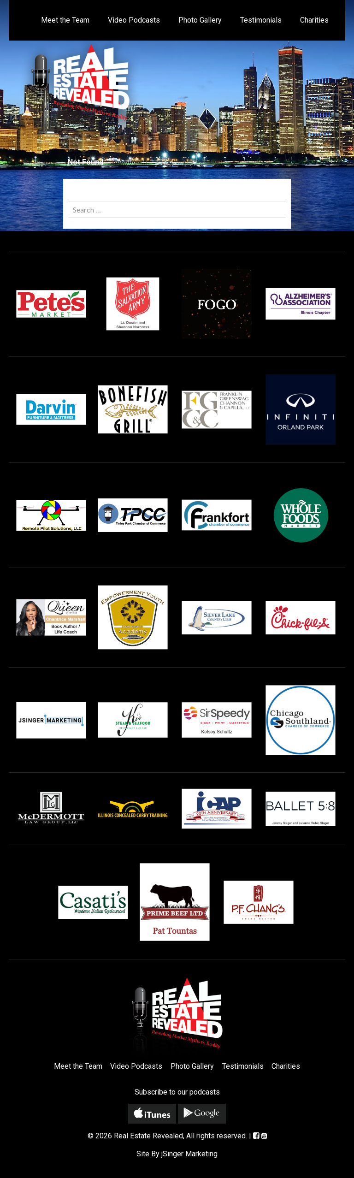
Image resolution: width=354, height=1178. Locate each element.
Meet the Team (65, 20)
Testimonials (261, 20)
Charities (314, 20)
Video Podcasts (134, 20)
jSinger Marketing (189, 1153)
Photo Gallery (200, 20)
